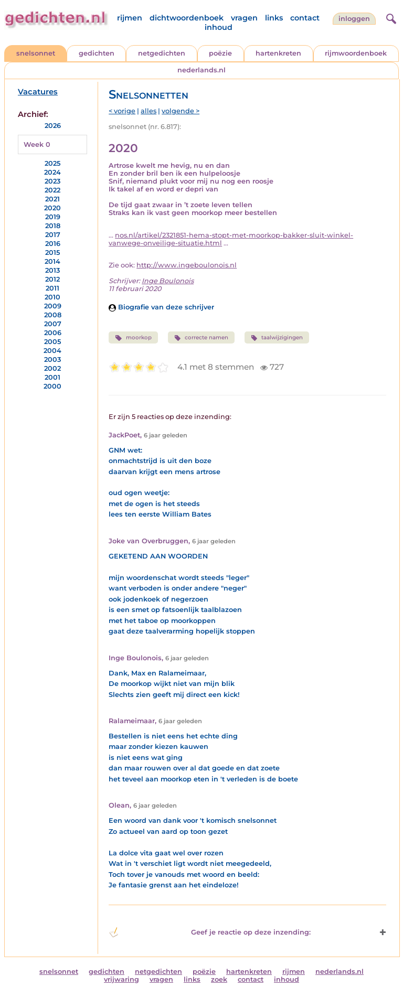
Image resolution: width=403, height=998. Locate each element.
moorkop (133, 337)
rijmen (129, 18)
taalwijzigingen (277, 337)
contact (305, 18)
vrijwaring (121, 979)
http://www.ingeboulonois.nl (186, 265)
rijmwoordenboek (356, 53)
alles (148, 111)
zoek (219, 979)
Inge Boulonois (168, 281)
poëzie (220, 53)
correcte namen (201, 337)
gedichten (96, 53)
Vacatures (38, 91)
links (274, 18)
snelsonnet (35, 53)
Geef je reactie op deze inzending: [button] (209, 932)
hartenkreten (278, 53)
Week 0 (37, 144)
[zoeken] (390, 17)
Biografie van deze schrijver (161, 307)
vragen (244, 18)
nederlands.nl (201, 70)
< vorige (122, 111)
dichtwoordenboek (187, 18)
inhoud (218, 27)
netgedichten (161, 53)
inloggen (354, 19)
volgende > (180, 111)
